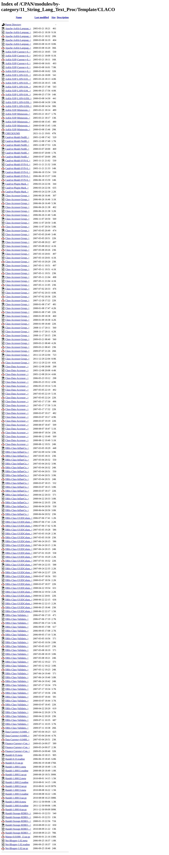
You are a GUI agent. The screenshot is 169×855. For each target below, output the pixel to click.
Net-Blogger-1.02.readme (17, 844)
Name (19, 17)
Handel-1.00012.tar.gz (16, 786)
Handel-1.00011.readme (16, 770)
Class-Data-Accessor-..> (17, 366)
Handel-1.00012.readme (16, 782)
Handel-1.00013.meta (15, 790)
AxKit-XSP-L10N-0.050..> (18, 98)
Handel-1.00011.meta (15, 766)
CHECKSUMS (12, 133)
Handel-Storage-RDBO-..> (18, 813)
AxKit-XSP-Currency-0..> (18, 52)
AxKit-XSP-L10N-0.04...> (18, 86)
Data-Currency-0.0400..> (17, 732)
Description (63, 17)
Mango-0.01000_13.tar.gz (17, 836)
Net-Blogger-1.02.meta (16, 840)
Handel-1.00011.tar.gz (16, 774)
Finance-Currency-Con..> (17, 743)
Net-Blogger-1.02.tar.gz (16, 848)
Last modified (42, 17)
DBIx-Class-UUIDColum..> (18, 518)
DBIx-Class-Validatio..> (17, 615)
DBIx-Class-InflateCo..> (17, 448)
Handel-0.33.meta (13, 755)
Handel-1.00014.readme (16, 805)
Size (54, 17)
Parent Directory (13, 24)
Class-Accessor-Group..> (17, 195)
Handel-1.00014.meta (15, 801)
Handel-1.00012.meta (15, 778)
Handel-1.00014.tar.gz (16, 809)
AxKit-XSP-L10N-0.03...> (18, 75)
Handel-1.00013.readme (16, 794)
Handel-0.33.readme (15, 759)
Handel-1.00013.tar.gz (16, 798)
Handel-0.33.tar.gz (14, 763)
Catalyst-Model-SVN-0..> (17, 160)
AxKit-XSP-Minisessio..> (17, 110)
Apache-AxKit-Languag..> (18, 28)
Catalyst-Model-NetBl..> (17, 137)
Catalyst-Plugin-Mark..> (17, 184)
